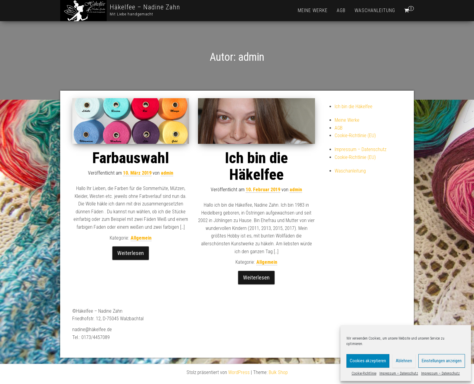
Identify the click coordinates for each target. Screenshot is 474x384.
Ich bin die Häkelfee (256, 166)
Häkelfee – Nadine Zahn (145, 7)
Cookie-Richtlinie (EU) (355, 135)
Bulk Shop (278, 372)
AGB (341, 10)
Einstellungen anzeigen (442, 360)
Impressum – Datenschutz (398, 373)
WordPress (239, 372)
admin (167, 173)
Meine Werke (313, 10)
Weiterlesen (130, 253)
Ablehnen (404, 360)
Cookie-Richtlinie (364, 373)
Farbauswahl (130, 158)
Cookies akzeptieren (368, 360)
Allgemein (141, 238)
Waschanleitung (375, 10)
